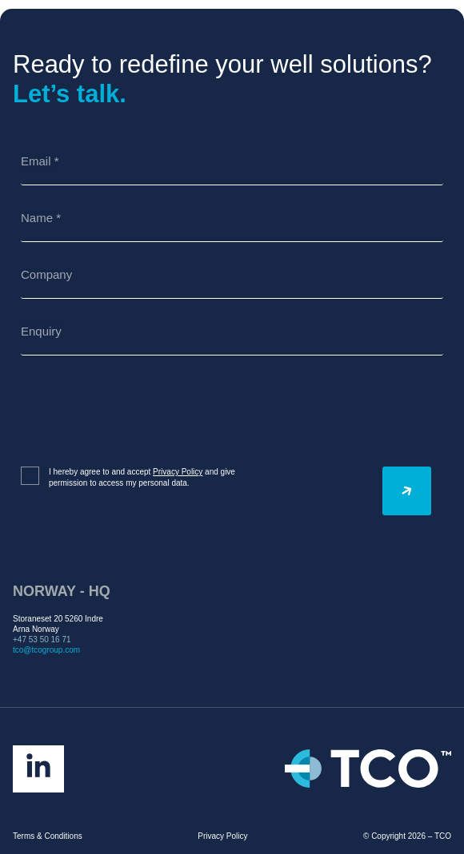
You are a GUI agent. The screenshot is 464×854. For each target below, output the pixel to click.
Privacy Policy (177, 471)
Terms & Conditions (47, 836)
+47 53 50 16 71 (42, 639)
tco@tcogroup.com (46, 649)
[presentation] (142, 411)
